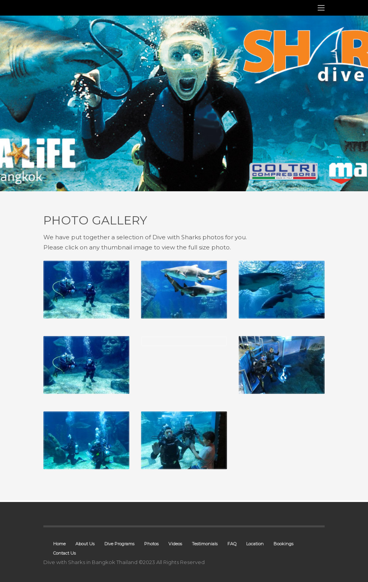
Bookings (283, 543)
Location (255, 543)
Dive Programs (119, 543)
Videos (175, 543)
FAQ (231, 543)
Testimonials (205, 543)
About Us (85, 543)
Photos (151, 543)
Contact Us (64, 553)
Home (59, 543)
